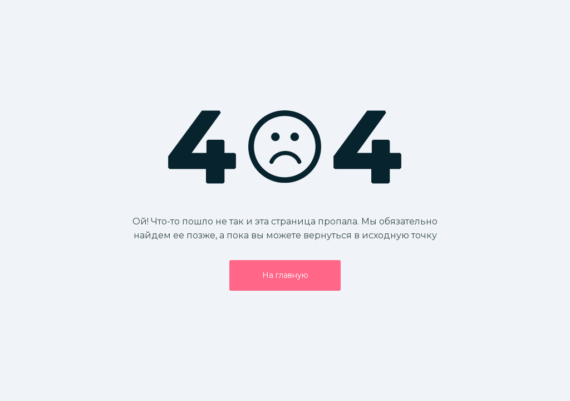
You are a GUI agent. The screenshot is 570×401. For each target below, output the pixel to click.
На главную (285, 275)
